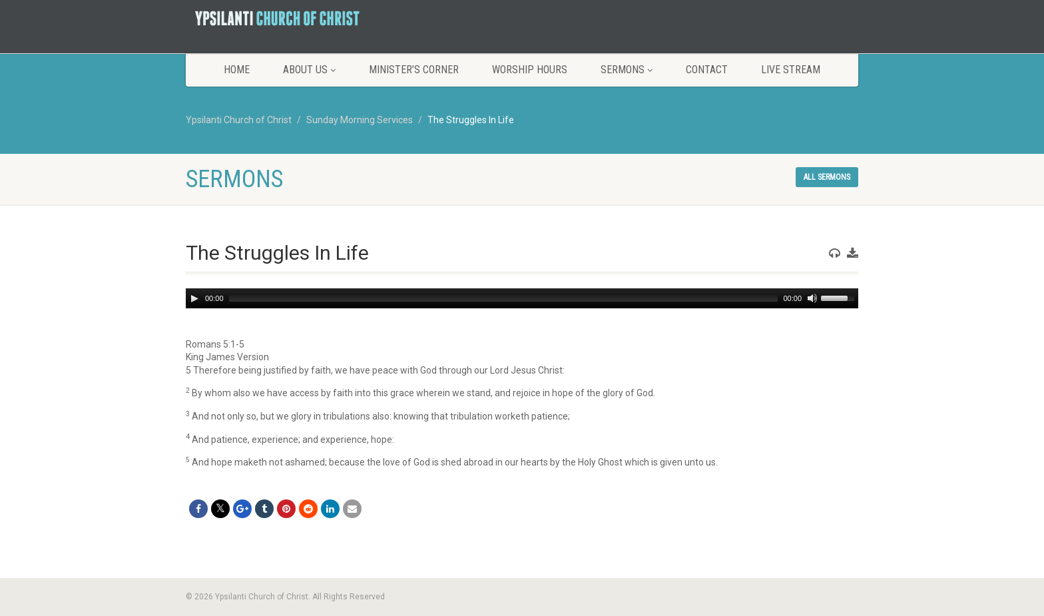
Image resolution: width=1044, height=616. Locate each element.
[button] (522, 345)
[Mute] (812, 298)
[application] (522, 298)
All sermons (827, 177)
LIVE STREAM (790, 69)
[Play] (194, 298)
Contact (707, 69)
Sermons (626, 69)
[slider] (503, 298)
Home (237, 69)
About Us (309, 69)
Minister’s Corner (414, 69)
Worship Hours (529, 69)
